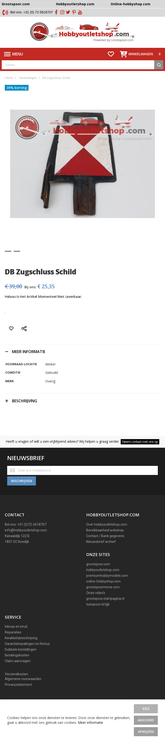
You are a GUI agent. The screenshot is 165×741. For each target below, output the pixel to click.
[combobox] (82, 64)
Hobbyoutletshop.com (75, 4)
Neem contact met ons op (140, 441)
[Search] (158, 64)
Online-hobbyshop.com (130, 4)
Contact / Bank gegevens (105, 534)
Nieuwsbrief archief (101, 540)
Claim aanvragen (17, 659)
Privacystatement (18, 683)
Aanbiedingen (28, 78)
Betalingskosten (17, 654)
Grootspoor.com (16, 4)
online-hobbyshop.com (103, 580)
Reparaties (13, 631)
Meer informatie (90, 722)
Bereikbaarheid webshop (105, 529)
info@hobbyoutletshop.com (26, 529)
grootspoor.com (98, 562)
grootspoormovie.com (103, 585)
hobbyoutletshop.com (102, 568)
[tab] (82, 351)
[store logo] (82, 32)
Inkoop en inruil (16, 625)
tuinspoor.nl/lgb (98, 603)
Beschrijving (24, 400)
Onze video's (95, 591)
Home (9, 78)
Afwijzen (146, 731)
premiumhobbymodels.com (107, 574)
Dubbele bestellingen (20, 648)
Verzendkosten (16, 673)
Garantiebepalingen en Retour (27, 642)
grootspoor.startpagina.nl (105, 597)
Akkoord (146, 720)
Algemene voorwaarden (23, 677)
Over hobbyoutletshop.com (106, 523)
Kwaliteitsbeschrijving (21, 636)
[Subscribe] (21, 479)
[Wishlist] (110, 54)
